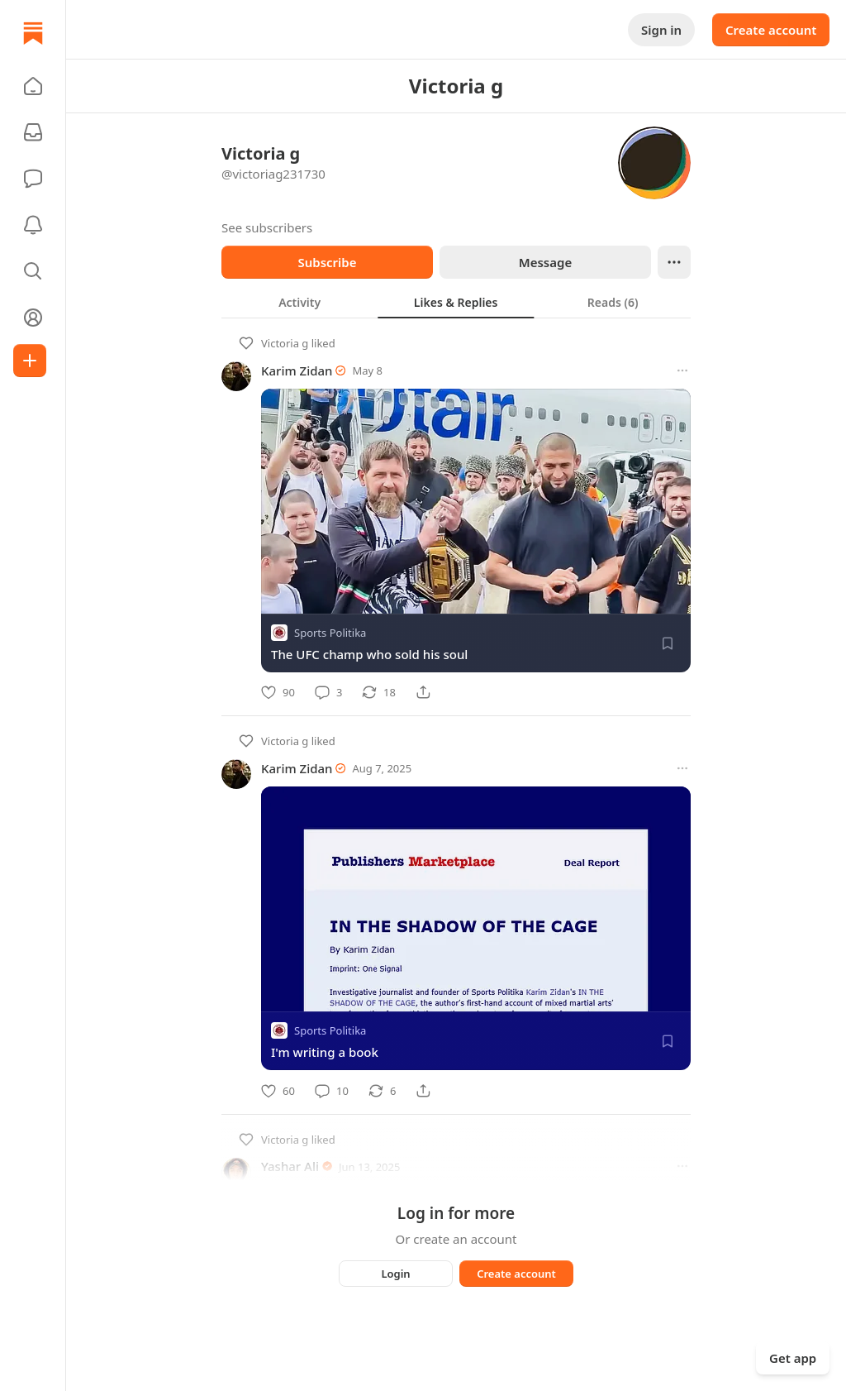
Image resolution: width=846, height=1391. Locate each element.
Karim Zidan (297, 370)
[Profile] (33, 317)
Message (545, 262)
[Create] (29, 360)
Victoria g (284, 343)
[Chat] (33, 178)
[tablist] (456, 301)
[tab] (299, 301)
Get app (792, 1358)
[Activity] (33, 225)
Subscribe (326, 262)
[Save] (667, 643)
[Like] (278, 692)
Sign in (661, 30)
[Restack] (378, 692)
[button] (33, 86)
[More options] (682, 370)
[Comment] (328, 692)
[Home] (33, 33)
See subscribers (266, 227)
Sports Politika (330, 632)
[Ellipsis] (674, 262)
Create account (770, 30)
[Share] (423, 692)
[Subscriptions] (33, 132)
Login (395, 1273)
